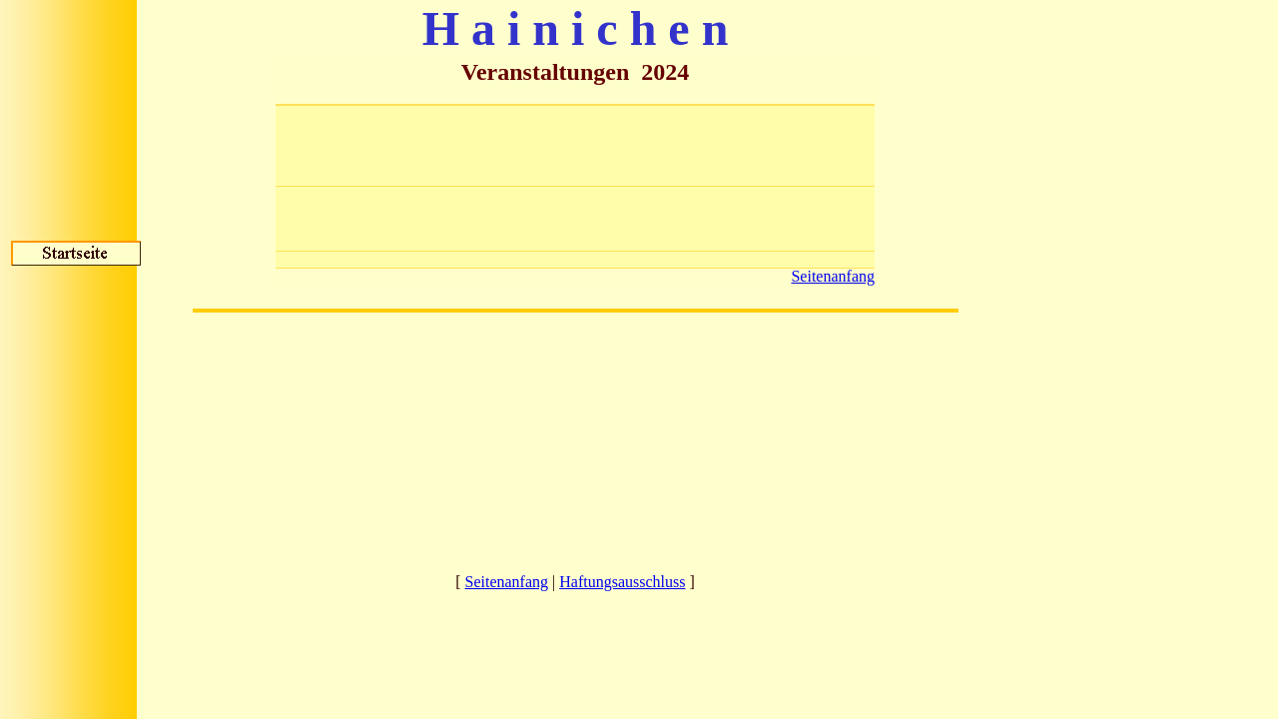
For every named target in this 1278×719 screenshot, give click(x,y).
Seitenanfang (833, 276)
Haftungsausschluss (622, 581)
